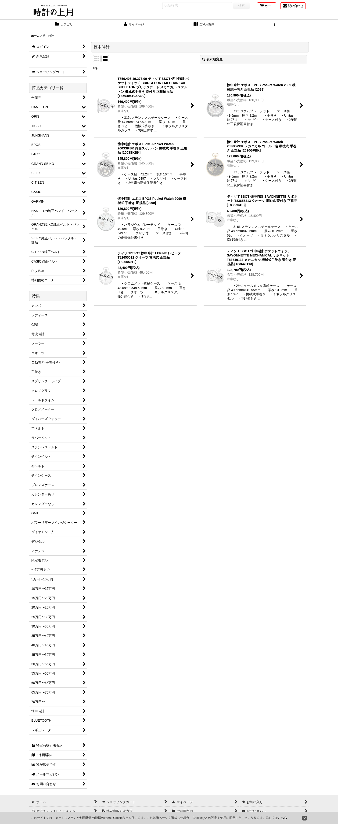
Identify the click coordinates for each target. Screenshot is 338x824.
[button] (274, 25)
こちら (282, 818)
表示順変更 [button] (212, 59)
